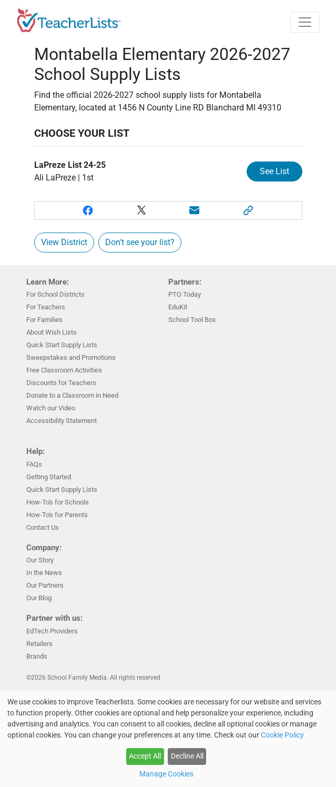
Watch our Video (50, 408)
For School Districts (55, 294)
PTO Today (184, 294)
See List (274, 171)
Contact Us (42, 527)
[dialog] (168, 739)
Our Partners (45, 585)
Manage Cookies (166, 774)
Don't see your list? (140, 242)
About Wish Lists (51, 332)
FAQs (34, 464)
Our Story (40, 560)
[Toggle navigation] (305, 22)
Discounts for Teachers (61, 383)
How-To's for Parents (57, 515)
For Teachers (45, 307)
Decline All (187, 756)
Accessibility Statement (61, 421)
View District (64, 242)
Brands (36, 656)
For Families (44, 320)
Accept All (145, 756)
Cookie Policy (282, 735)
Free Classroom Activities (64, 370)
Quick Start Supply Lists (61, 345)
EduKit (177, 307)
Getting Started (48, 477)
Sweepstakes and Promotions (71, 357)
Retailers (39, 644)
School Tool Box (192, 320)
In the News (44, 573)
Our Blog (39, 598)
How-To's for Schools (57, 502)
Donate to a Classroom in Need (72, 395)
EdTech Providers (52, 631)
